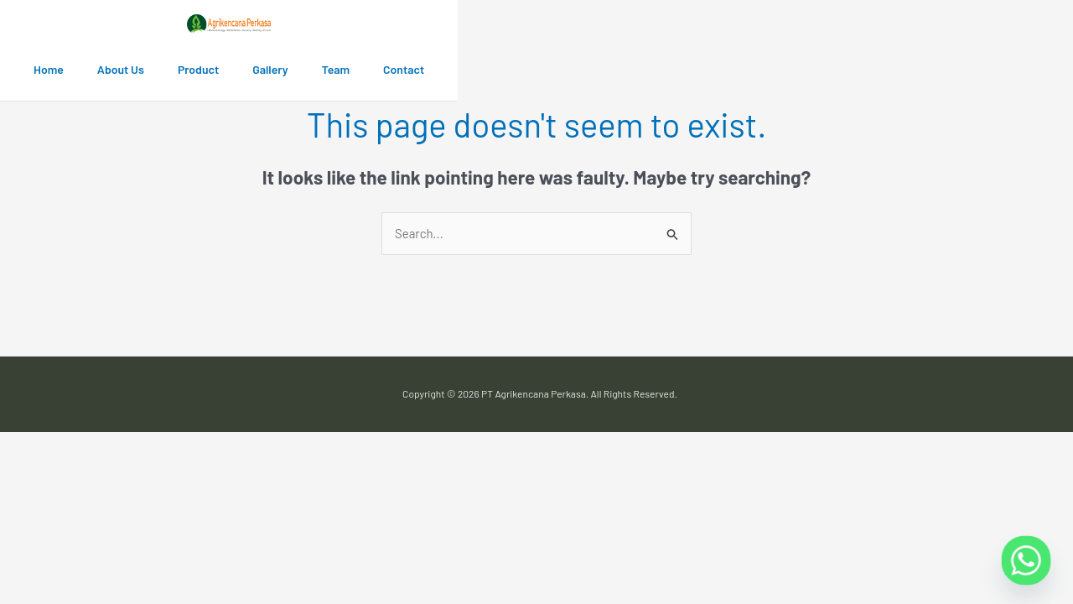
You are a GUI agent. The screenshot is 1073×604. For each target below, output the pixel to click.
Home (49, 69)
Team (336, 69)
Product (198, 69)
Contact (403, 69)
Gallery (270, 69)
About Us (120, 69)
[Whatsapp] (1026, 560)
